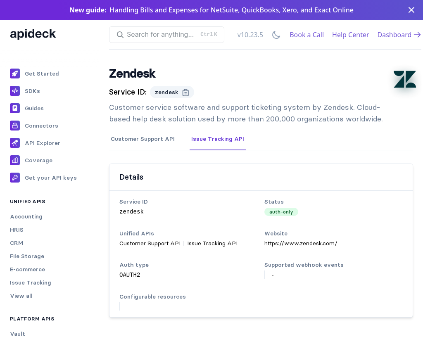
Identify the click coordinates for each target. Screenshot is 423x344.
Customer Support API (143, 138)
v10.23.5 (250, 34)
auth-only (281, 212)
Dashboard (400, 34)
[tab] (142, 139)
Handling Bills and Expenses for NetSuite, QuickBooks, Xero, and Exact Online (232, 9)
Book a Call (307, 34)
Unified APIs (27, 201)
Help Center (350, 34)
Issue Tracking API (217, 138)
